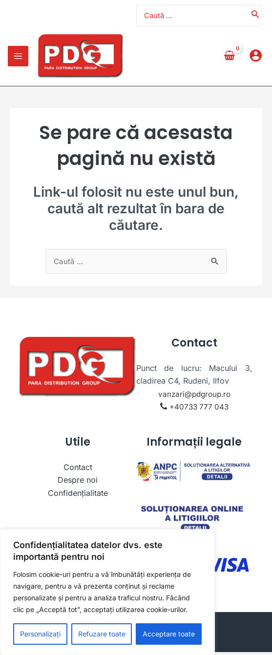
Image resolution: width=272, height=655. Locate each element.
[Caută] (255, 16)
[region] (107, 592)
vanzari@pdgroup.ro (194, 396)
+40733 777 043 (199, 409)
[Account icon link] (255, 58)
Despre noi (78, 483)
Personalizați (40, 634)
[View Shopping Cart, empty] (229, 58)
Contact (77, 469)
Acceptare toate (169, 634)
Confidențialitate (78, 495)
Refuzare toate (102, 634)
